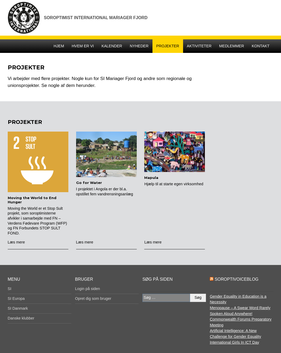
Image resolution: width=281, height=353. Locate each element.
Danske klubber (21, 318)
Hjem (58, 46)
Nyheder (139, 46)
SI (9, 289)
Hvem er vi (83, 46)
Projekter (167, 46)
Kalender (111, 46)
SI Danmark (18, 308)
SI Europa (16, 298)
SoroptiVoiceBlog (236, 279)
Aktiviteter (199, 46)
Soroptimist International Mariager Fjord (96, 17)
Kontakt (261, 46)
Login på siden (87, 289)
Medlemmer (231, 46)
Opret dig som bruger (93, 298)
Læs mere (16, 242)
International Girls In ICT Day (234, 342)
